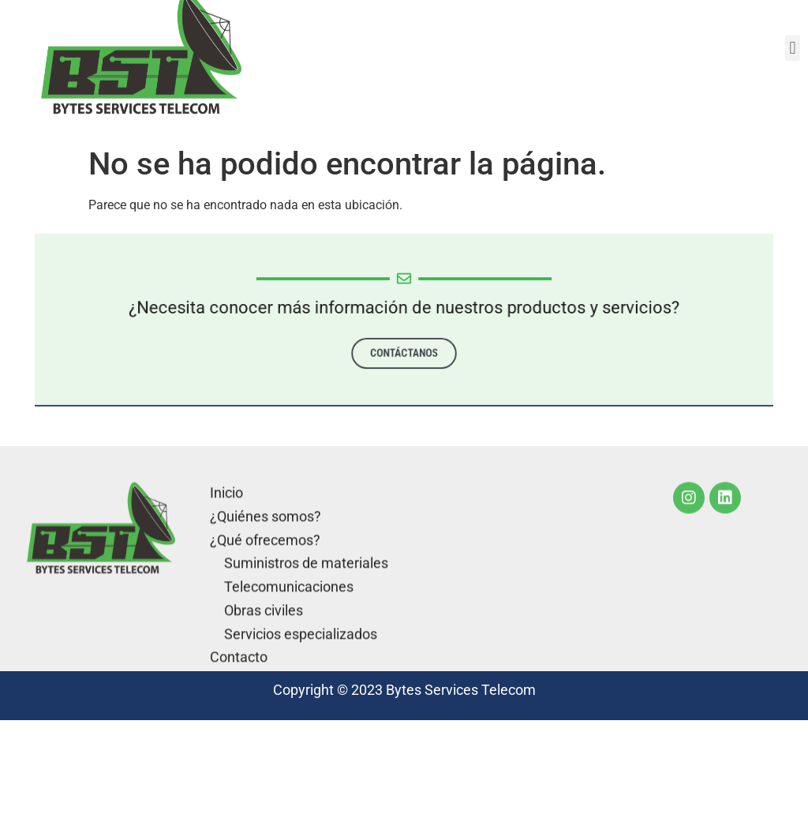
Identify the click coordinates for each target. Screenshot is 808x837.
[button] (792, 39)
